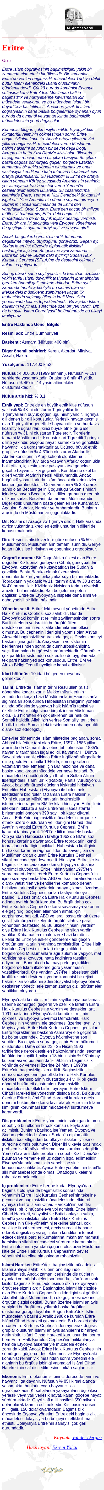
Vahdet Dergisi (87, 1437)
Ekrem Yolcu (64, 1447)
